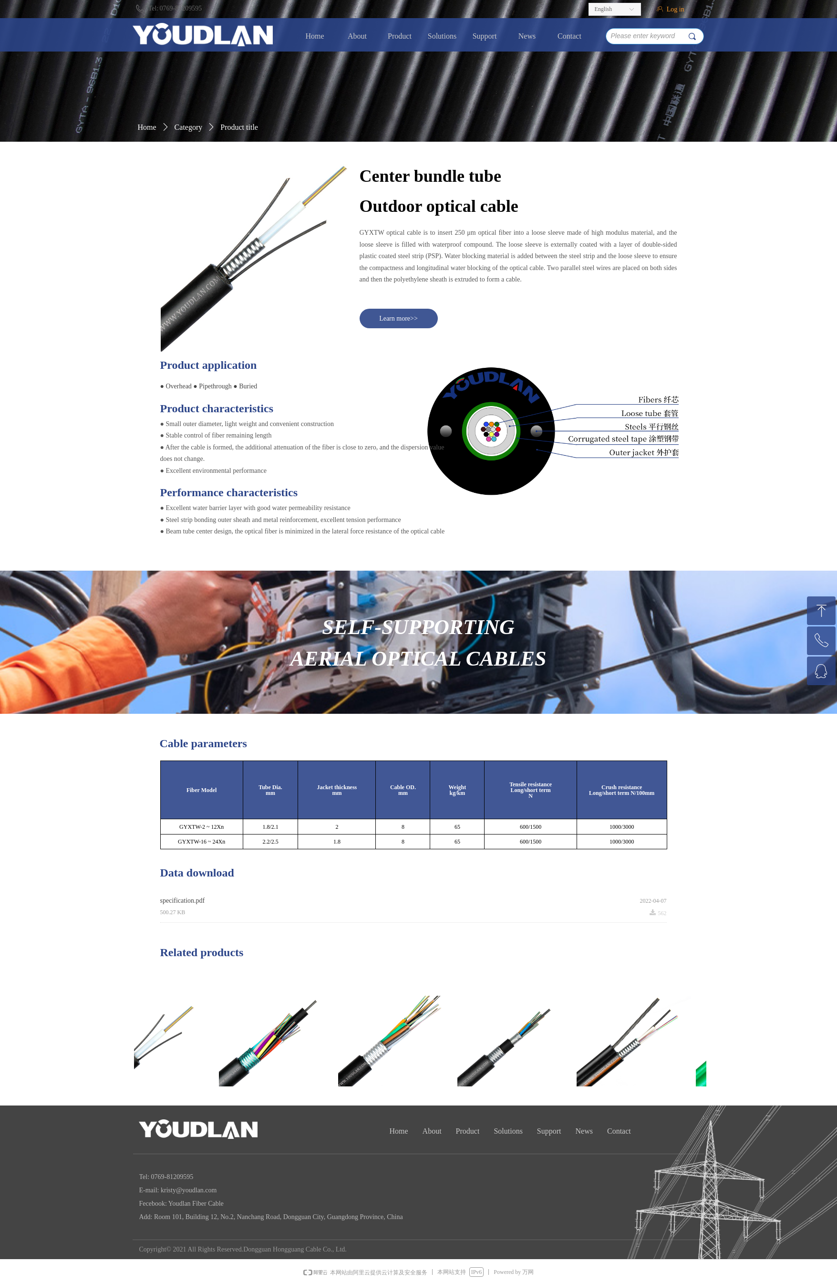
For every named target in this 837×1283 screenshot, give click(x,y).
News (527, 36)
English (603, 9)
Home (314, 36)
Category (189, 127)
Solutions (442, 36)
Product (400, 36)
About (357, 36)
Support (485, 36)
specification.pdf (182, 900)
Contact (569, 36)
